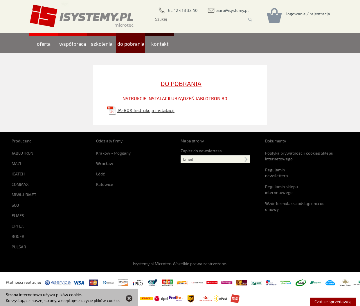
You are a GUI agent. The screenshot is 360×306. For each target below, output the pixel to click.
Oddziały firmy (109, 140)
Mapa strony (192, 140)
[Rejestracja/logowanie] (308, 13)
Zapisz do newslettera (201, 150)
